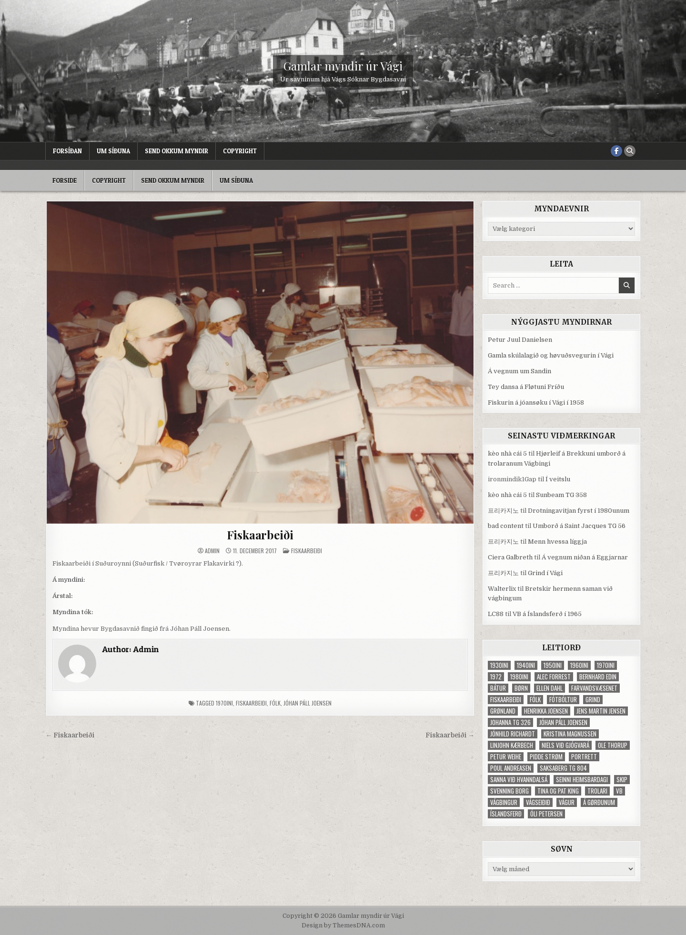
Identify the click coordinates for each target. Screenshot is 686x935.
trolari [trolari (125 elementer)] (597, 791)
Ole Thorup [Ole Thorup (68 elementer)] (612, 745)
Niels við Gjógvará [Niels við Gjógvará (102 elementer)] (565, 745)
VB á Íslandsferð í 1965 (547, 613)
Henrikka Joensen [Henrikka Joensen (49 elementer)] (546, 711)
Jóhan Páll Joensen (307, 703)
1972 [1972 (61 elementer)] (496, 676)
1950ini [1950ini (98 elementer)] (553, 665)
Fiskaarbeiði (260, 534)
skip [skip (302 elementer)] (621, 779)
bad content (506, 525)
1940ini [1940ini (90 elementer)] (526, 665)
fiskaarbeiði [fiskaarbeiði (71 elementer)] (505, 699)
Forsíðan (67, 151)
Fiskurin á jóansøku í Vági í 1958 (536, 402)
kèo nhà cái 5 (507, 453)
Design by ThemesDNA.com (343, 925)
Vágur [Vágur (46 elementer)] (567, 802)
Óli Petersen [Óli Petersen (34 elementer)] (546, 813)
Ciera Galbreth (510, 557)
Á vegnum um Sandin (519, 371)
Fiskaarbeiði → (449, 735)
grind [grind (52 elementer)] (592, 699)
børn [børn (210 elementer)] (521, 688)
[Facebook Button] (616, 151)
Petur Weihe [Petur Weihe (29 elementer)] (505, 756)
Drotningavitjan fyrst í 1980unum (578, 510)
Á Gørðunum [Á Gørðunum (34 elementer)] (599, 802)
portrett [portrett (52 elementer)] (584, 756)
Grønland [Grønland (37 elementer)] (502, 711)
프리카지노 (503, 510)
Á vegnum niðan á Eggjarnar (585, 557)
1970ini (224, 703)
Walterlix (502, 588)
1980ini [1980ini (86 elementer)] (519, 676)
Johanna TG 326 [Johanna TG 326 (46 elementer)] (510, 722)
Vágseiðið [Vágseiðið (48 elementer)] (538, 802)
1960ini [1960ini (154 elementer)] (579, 665)
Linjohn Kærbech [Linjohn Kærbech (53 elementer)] (511, 745)
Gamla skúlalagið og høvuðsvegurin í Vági (551, 355)
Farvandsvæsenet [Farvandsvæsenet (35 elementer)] (594, 688)
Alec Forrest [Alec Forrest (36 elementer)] (554, 676)
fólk (275, 703)
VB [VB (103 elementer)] (619, 791)
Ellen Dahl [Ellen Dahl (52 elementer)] (549, 688)
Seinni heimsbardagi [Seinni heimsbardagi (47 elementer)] (582, 779)
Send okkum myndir (176, 151)
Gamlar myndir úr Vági (343, 65)
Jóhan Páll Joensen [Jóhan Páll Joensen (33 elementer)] (563, 722)
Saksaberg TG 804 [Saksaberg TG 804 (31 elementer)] (563, 768)
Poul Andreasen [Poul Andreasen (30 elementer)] (510, 768)
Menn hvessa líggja (557, 541)
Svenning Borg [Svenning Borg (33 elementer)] (509, 791)
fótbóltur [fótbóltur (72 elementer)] (563, 699)
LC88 (496, 613)
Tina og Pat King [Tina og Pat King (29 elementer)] (558, 791)
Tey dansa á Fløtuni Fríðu (526, 386)
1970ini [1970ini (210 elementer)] (606, 665)
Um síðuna (113, 151)
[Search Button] (630, 151)
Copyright (240, 151)
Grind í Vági (545, 573)
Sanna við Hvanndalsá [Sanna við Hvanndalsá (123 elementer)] (518, 779)
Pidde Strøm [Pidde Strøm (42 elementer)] (546, 756)
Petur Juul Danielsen (520, 339)
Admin (212, 551)
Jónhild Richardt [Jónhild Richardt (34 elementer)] (512, 733)
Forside (64, 180)
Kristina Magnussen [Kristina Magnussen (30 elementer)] (570, 733)
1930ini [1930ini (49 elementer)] (499, 665)
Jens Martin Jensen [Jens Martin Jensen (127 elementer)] (600, 711)
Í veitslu (557, 479)
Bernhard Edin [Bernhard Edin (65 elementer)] (597, 676)
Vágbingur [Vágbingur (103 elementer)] (503, 802)
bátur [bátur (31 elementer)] (498, 688)
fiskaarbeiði (251, 703)
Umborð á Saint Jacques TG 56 (579, 525)
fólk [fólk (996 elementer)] (535, 699)
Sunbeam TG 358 (561, 494)
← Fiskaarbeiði (70, 735)
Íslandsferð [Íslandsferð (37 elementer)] (506, 813)
